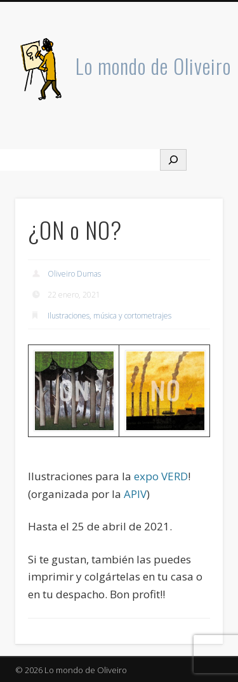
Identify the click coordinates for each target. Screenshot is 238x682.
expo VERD (161, 476)
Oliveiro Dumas (74, 273)
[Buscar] (173, 160)
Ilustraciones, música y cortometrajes (109, 315)
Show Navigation (192, 113)
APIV (135, 494)
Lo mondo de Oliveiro (153, 66)
